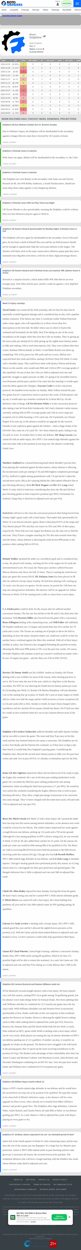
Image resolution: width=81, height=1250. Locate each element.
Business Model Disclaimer (53, 1189)
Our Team (30, 1179)
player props (36, 52)
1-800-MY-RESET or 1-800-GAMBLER (38, 1234)
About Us (18, 1179)
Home (4, 10)
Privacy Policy (60, 1179)
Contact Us (43, 1179)
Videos (45, 10)
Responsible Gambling (26, 1189)
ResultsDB (67, 10)
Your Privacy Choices (19, 1184)
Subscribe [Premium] (67, 3)
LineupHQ (14, 10)
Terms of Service (41, 1184)
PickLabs (25, 10)
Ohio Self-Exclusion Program (40, 1238)
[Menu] (77, 3)
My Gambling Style (63, 1184)
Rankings (55, 10)
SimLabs (35, 10)
